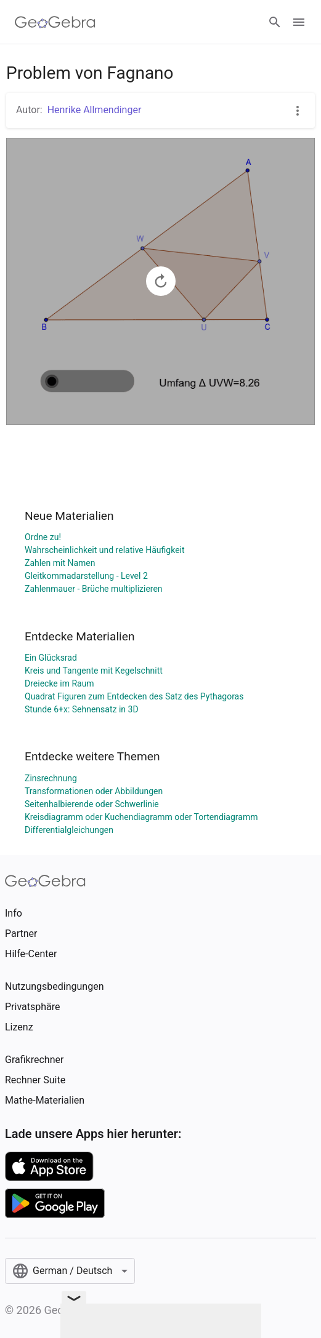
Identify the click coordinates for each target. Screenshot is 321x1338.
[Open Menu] (298, 22)
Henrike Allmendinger (94, 110)
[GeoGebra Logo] (55, 22)
